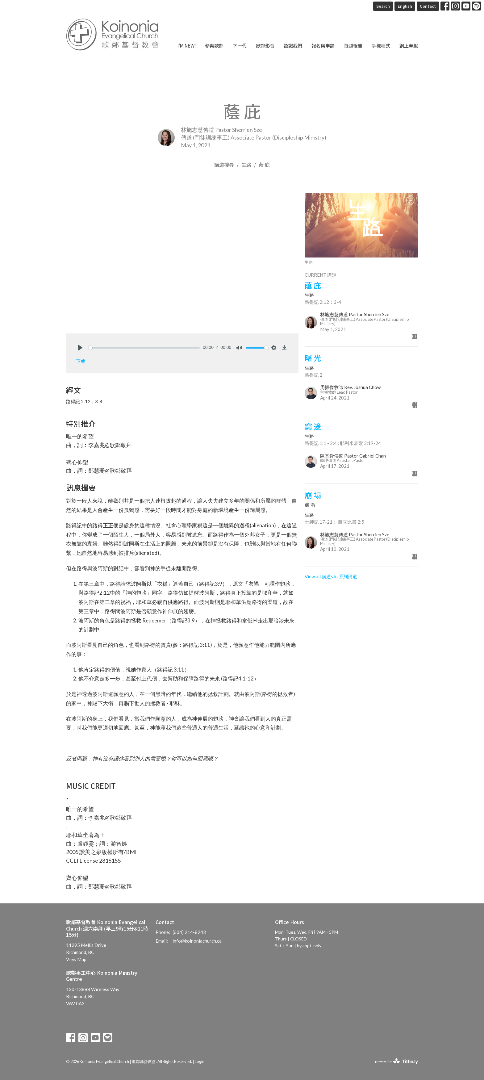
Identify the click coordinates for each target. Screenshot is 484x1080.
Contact (428, 6)
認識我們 (293, 45)
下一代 (240, 45)
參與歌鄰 (214, 45)
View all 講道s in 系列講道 (331, 576)
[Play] (80, 348)
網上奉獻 (408, 45)
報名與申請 (323, 45)
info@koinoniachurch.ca (197, 941)
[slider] (144, 348)
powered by (396, 1061)
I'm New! (186, 45)
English (405, 6)
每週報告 (353, 45)
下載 (80, 361)
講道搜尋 (224, 164)
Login (199, 1061)
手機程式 (381, 45)
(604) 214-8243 (189, 932)
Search (383, 6)
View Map (76, 959)
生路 (246, 164)
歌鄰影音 (265, 45)
